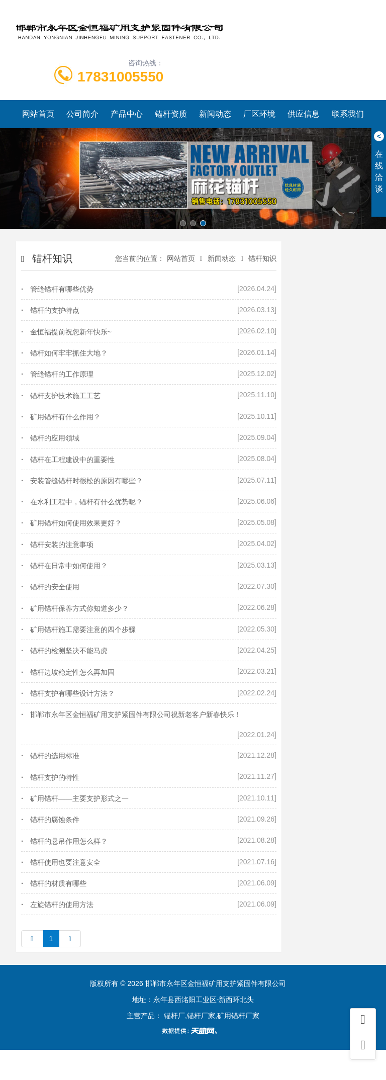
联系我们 (348, 114)
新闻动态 (215, 114)
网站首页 (38, 114)
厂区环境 (259, 114)
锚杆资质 (171, 114)
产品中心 (127, 114)
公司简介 (82, 114)
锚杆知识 (262, 258)
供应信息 (303, 114)
